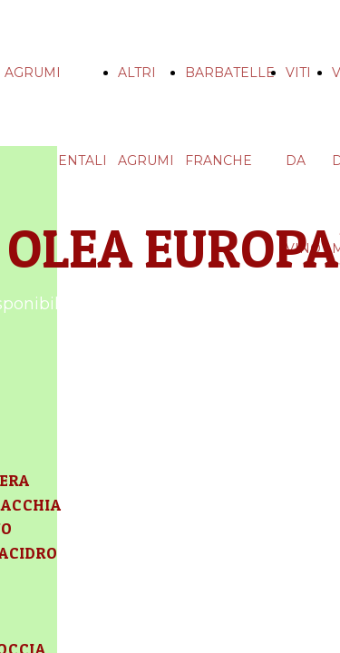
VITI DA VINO (303, 160)
